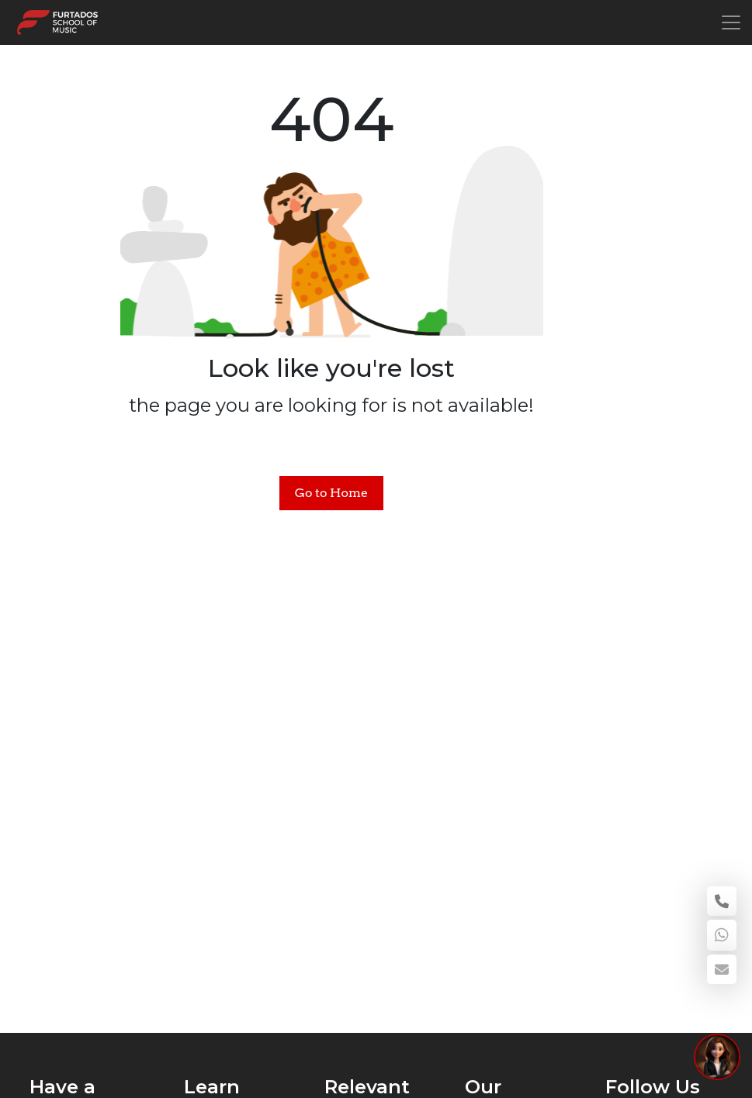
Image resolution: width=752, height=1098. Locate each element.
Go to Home (331, 492)
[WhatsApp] (721, 935)
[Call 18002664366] (721, 901)
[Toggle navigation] (731, 22)
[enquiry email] (721, 969)
